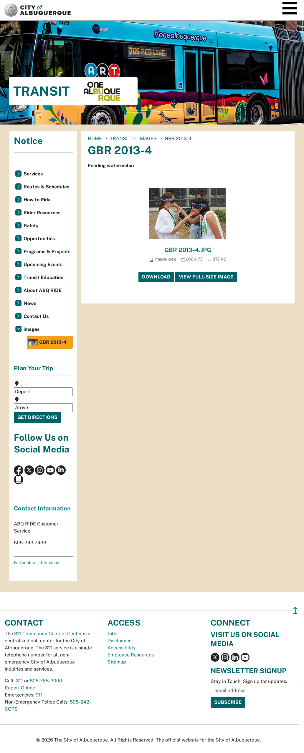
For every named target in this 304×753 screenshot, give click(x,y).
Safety (31, 225)
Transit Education (43, 277)
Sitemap (117, 662)
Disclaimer (119, 640)
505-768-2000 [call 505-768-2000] (46, 681)
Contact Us (36, 316)
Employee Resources (131, 655)
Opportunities (39, 238)
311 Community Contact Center (48, 633)
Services (33, 174)
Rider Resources (42, 212)
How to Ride (37, 200)
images (147, 138)
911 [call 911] (39, 695)
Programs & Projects (47, 251)
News (30, 303)
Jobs (112, 633)
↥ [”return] (295, 610)
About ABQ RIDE (43, 290)
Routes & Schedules (46, 187)
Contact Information (42, 508)
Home (95, 138)
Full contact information (36, 562)
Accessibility (122, 648)
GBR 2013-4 (47, 342)
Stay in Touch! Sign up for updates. (249, 681)
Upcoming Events (43, 264)
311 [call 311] (19, 681)
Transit (120, 138)
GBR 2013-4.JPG (187, 249)
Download (156, 277)
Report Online (20, 688)
